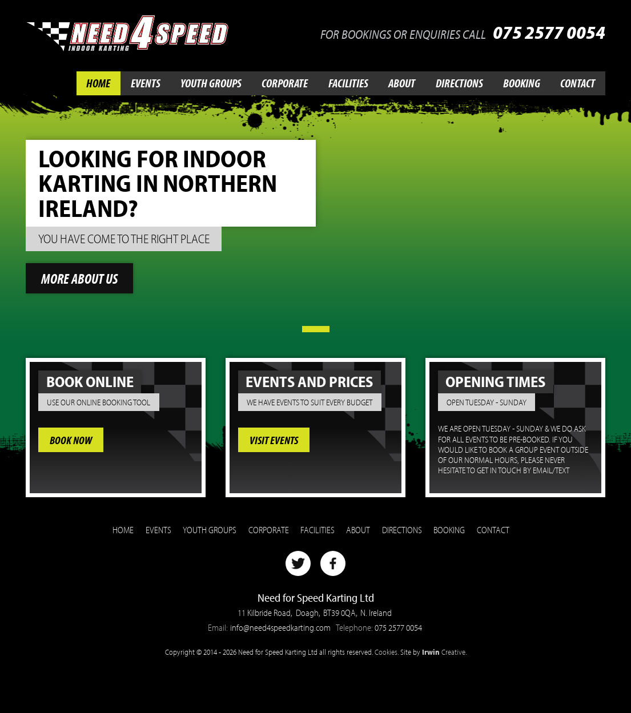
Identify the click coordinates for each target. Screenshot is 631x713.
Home (98, 83)
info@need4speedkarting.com (280, 627)
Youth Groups (211, 83)
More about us (79, 278)
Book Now (71, 439)
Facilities (348, 83)
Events (145, 83)
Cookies (386, 651)
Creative (443, 651)
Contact (577, 83)
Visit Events (274, 439)
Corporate (285, 83)
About (401, 83)
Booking (521, 83)
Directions (459, 83)
